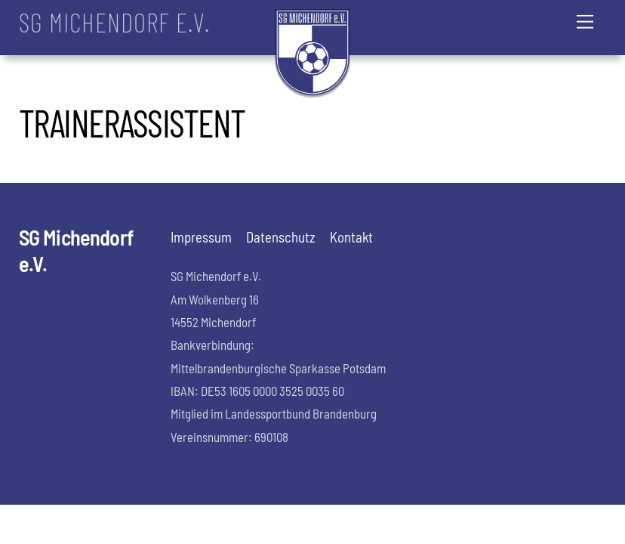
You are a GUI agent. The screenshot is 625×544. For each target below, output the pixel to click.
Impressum (201, 237)
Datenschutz (281, 237)
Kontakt (351, 237)
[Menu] (585, 21)
